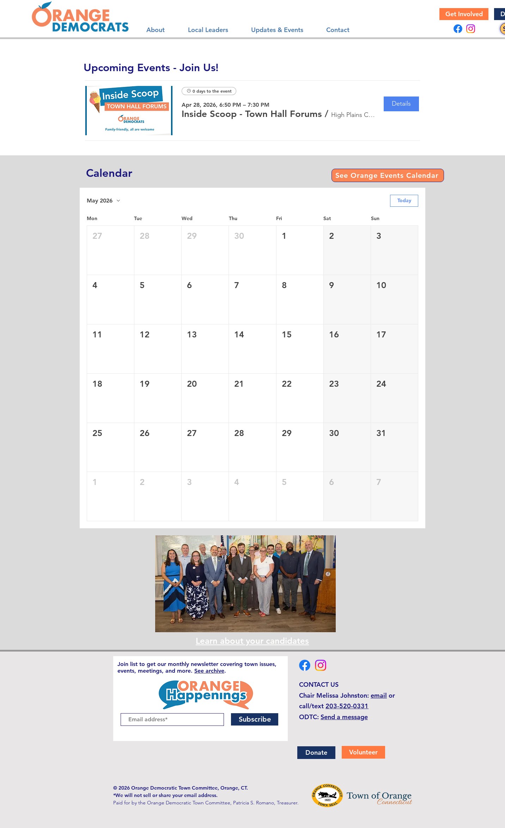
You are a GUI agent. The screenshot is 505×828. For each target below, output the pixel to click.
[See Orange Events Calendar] (387, 175)
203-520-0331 (347, 706)
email (379, 695)
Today (404, 200)
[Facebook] (458, 29)
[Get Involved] (464, 14)
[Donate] (316, 752)
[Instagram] (470, 29)
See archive (209, 670)
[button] (252, 114)
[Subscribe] (254, 719)
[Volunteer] (363, 752)
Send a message (344, 717)
